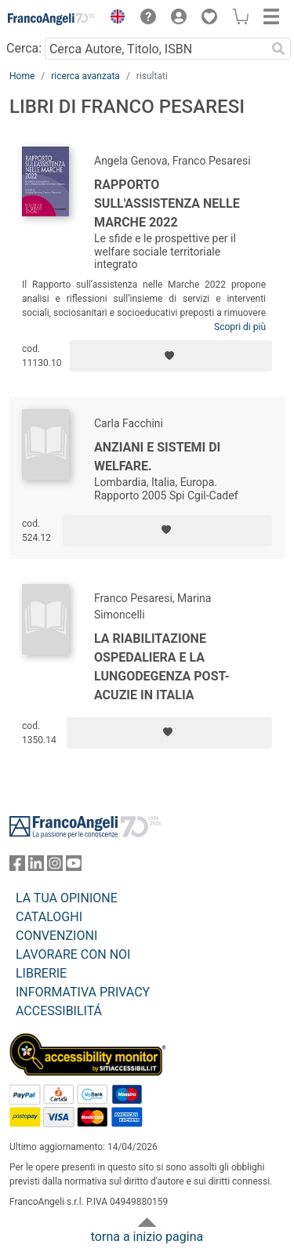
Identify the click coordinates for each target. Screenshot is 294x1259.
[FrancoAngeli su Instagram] (55, 866)
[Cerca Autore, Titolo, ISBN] (155, 49)
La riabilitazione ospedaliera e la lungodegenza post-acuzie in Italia (162, 666)
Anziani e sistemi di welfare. (157, 456)
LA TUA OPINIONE (67, 898)
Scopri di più (240, 326)
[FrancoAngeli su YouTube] (74, 866)
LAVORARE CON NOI (73, 954)
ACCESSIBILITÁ (59, 1010)
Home (21, 76)
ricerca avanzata (85, 76)
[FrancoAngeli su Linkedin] (36, 866)
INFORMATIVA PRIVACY (83, 992)
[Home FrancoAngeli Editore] (52, 19)
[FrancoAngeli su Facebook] (17, 866)
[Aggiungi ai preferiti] (171, 356)
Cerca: (24, 48)
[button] (113, 19)
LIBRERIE (41, 973)
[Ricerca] (278, 49)
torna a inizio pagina (147, 1236)
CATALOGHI (49, 916)
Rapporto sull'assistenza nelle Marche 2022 (167, 203)
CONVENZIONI (56, 935)
